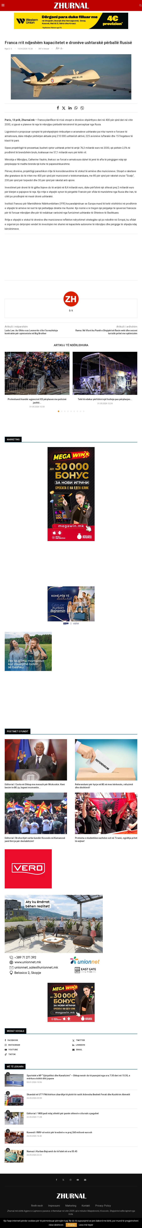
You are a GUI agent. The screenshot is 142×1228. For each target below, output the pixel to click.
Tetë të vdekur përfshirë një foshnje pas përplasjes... (105, 399)
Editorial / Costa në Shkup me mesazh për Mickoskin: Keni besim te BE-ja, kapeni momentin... (35, 786)
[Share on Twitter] (63, 108)
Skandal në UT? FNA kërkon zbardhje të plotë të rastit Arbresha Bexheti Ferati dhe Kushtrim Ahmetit (78, 1094)
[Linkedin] (104, 1045)
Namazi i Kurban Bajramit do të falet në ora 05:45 (52, 1151)
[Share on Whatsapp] (76, 108)
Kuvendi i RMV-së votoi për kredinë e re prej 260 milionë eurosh (59, 1132)
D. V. (71, 310)
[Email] (104, 1049)
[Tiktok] (37, 1054)
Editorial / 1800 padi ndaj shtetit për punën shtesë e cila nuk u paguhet (63, 1113)
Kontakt (86, 1205)
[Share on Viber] (82, 108)
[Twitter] (104, 1040)
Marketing (70, 1205)
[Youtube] (37, 1049)
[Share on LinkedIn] (70, 108)
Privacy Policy (103, 1205)
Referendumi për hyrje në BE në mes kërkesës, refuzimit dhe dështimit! (104, 786)
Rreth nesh (37, 1205)
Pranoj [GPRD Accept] (71, 1225)
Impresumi (54, 1205)
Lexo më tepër (86, 1225)
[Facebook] (37, 1040)
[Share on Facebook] (58, 108)
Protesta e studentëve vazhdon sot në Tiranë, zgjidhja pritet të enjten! (106, 839)
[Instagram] (37, 1045)
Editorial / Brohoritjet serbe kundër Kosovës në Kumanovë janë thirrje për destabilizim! (35, 839)
